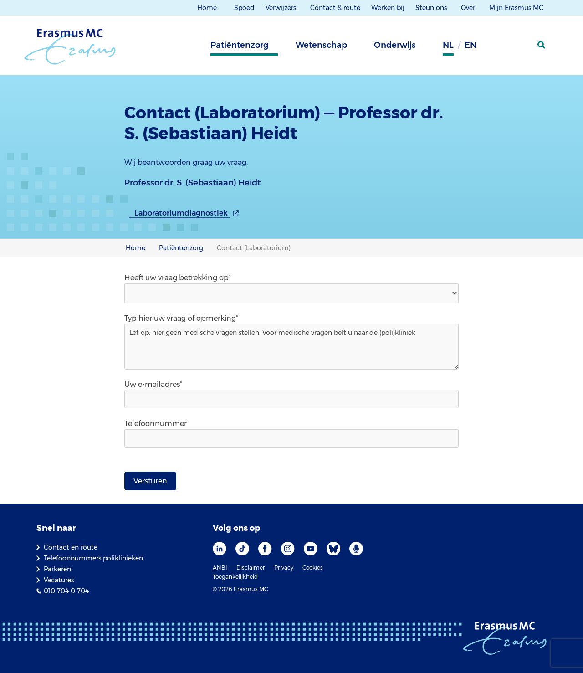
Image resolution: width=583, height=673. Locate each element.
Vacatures (59, 580)
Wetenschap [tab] (321, 45)
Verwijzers (282, 8)
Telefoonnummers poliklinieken (93, 558)
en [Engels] (470, 45)
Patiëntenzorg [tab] (239, 45)
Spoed (244, 8)
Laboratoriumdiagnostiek (181, 213)
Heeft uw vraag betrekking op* (177, 277)
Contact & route (335, 8)
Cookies (312, 567)
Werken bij (387, 8)
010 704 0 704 (66, 591)
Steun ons (432, 8)
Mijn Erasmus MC (517, 8)
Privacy (283, 567)
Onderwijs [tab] (395, 45)
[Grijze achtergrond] (496, 48)
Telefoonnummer (155, 423)
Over (469, 8)
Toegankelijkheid (235, 576)
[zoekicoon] (542, 45)
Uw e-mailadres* (153, 384)
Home (207, 8)
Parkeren (57, 569)
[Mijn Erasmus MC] (519, 48)
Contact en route (70, 547)
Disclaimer (250, 567)
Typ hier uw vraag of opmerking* (181, 318)
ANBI (220, 567)
